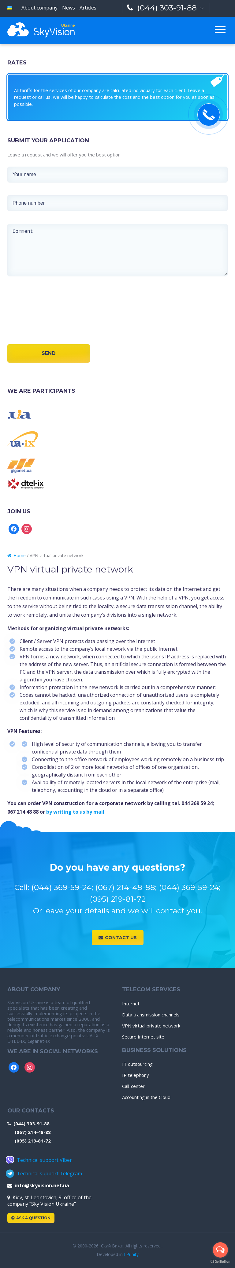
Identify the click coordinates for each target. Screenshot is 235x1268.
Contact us (118, 937)
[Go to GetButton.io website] (220, 1262)
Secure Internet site (143, 1037)
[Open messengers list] (220, 1250)
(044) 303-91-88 (162, 7)
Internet (131, 1003)
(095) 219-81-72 (33, 1141)
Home (16, 555)
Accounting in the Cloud (146, 1097)
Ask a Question (30, 1218)
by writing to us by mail (76, 811)
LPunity (131, 1254)
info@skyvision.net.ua (38, 1185)
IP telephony (135, 1075)
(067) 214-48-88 (33, 1132)
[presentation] (28, 318)
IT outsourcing (137, 1064)
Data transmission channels (151, 1015)
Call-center (133, 1086)
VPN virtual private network (151, 1026)
